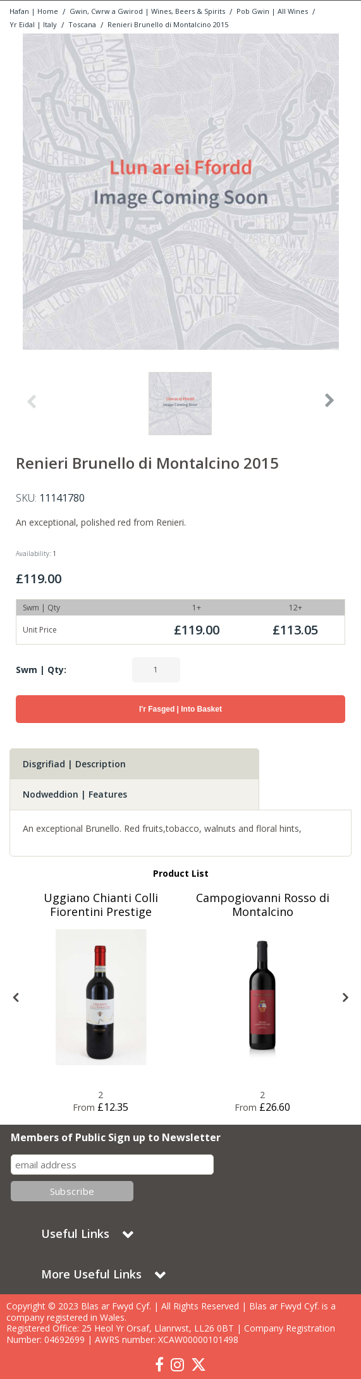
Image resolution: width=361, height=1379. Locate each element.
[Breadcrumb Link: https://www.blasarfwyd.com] (33, 10)
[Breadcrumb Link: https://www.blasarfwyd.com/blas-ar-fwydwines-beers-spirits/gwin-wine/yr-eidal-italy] (33, 23)
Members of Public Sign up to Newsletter (116, 1137)
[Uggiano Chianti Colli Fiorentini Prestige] (101, 912)
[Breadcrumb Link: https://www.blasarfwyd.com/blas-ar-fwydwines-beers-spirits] (147, 10)
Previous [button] (31, 406)
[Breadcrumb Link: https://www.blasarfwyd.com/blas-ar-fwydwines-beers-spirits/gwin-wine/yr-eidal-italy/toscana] (82, 23)
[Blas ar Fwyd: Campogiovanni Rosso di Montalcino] (263, 997)
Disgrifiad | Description (74, 764)
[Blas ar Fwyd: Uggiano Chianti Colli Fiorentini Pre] (101, 997)
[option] (180, 192)
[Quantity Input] (156, 670)
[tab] (134, 764)
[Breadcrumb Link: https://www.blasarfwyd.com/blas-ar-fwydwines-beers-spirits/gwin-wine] (272, 10)
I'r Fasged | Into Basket (180, 709)
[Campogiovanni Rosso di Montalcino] (263, 912)
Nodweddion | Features (75, 794)
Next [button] (330, 406)
